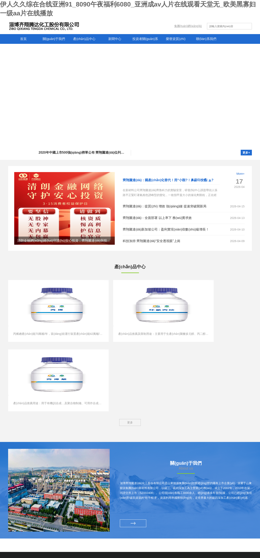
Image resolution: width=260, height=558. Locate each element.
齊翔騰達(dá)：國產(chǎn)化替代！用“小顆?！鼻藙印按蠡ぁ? (168, 180)
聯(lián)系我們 (206, 39)
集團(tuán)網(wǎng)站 (188, 26)
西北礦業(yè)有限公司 (25, 516)
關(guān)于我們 (54, 39)
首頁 (23, 39)
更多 (130, 353)
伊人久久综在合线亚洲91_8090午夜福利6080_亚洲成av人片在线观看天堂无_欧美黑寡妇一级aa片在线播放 (77, 555)
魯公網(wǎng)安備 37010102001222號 (182, 544)
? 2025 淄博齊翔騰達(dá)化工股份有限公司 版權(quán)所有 (90, 544)
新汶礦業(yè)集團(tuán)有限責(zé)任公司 (37, 509)
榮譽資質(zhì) (175, 39)
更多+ (246, 152)
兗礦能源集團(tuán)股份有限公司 (32, 502)
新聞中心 (114, 39)
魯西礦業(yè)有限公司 (25, 524)
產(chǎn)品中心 (84, 39)
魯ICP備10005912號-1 (143, 544)
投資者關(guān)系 (145, 39)
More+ (240, 173)
